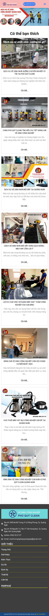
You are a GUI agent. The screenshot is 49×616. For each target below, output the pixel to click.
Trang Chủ (6, 549)
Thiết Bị (4, 575)
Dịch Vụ (4, 569)
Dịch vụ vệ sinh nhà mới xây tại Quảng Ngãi (24, 189)
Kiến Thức (5, 559)
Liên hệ (4, 580)
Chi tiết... (24, 90)
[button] (45, 4)
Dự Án (4, 564)
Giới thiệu (5, 554)
